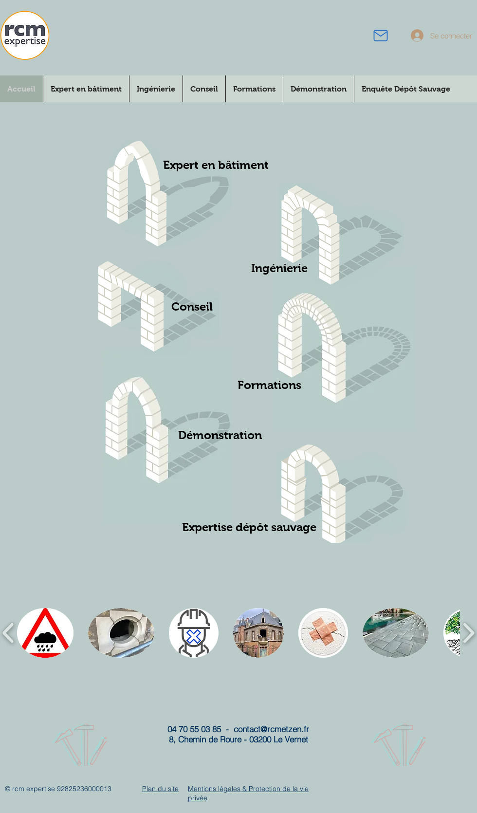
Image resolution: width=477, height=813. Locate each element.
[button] (45, 633)
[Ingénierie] (279, 268)
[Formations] (269, 385)
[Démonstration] (220, 434)
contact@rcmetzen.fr (271, 729)
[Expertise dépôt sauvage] (249, 527)
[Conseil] (191, 306)
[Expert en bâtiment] (216, 165)
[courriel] (380, 35)
